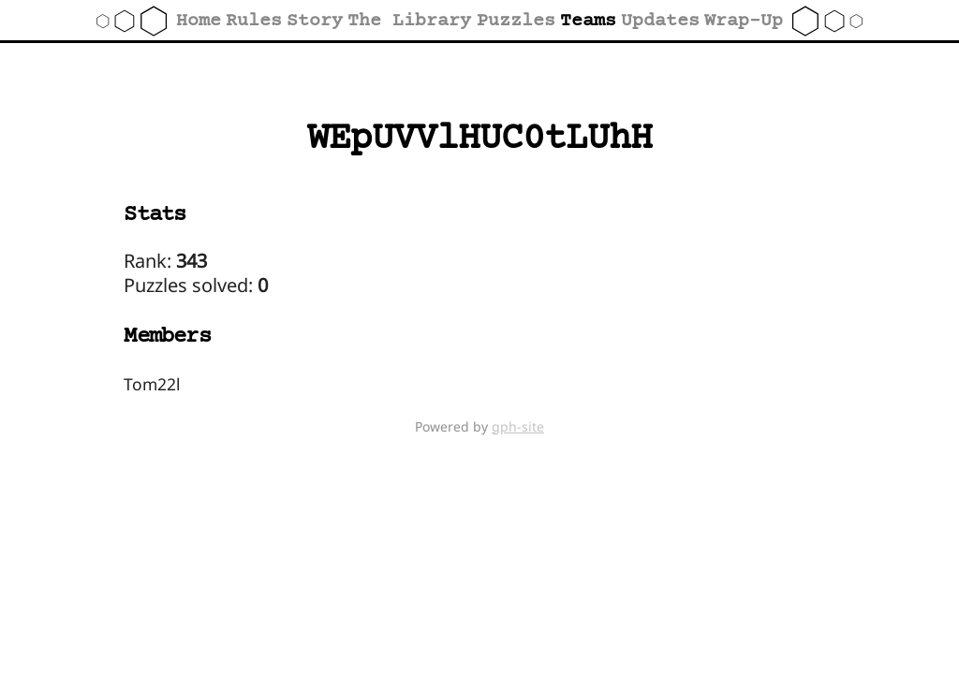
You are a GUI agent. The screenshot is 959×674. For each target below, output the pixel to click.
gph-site (518, 426)
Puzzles (516, 21)
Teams (588, 21)
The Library (409, 21)
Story (315, 21)
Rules (254, 21)
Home (198, 21)
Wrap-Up (743, 21)
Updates (660, 21)
